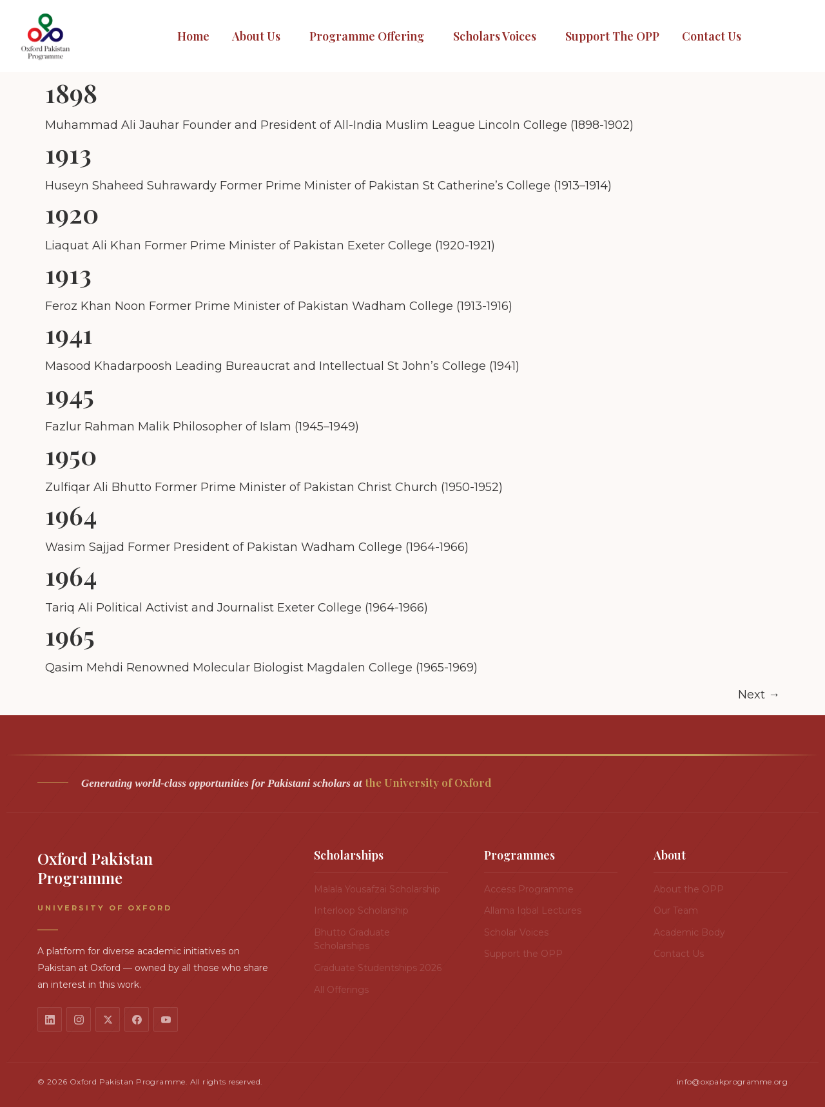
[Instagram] (78, 1019)
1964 (71, 514)
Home (193, 36)
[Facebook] (136, 1019)
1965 (70, 635)
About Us (256, 36)
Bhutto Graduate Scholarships (352, 939)
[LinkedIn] (49, 1019)
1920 (72, 213)
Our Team (676, 910)
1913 (68, 153)
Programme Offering (366, 36)
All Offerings (341, 990)
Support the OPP (612, 36)
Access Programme (529, 889)
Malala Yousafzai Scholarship (377, 889)
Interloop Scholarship (361, 910)
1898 (71, 92)
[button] (259, 36)
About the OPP (689, 889)
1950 (71, 455)
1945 (69, 394)
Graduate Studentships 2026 (378, 968)
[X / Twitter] (107, 1019)
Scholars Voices (494, 36)
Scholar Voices (516, 932)
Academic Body (689, 932)
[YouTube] (165, 1019)
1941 (69, 333)
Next (759, 695)
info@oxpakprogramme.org (732, 1081)
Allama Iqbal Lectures (532, 910)
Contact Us (711, 36)
